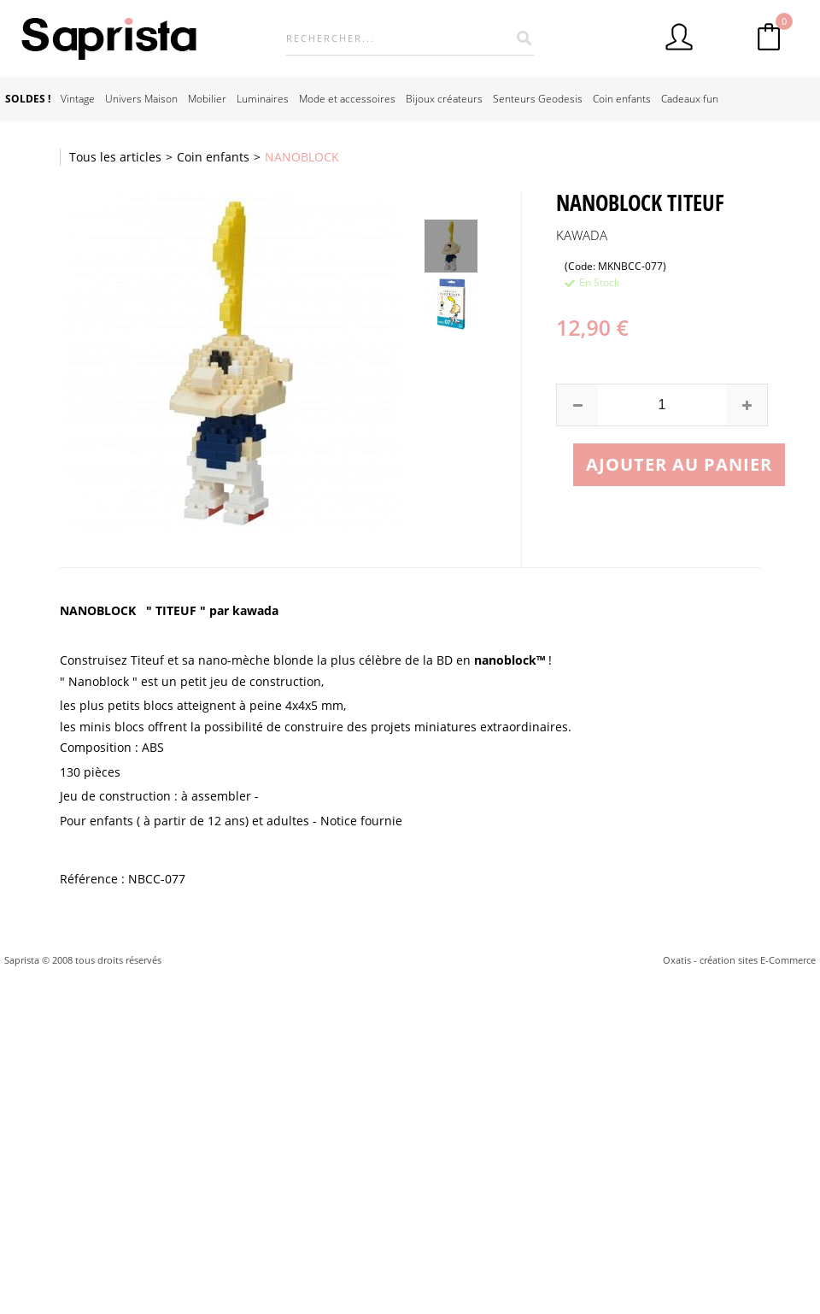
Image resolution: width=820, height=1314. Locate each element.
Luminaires (263, 98)
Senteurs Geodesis (538, 98)
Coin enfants (622, 98)
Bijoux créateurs (444, 98)
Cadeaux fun (689, 98)
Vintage (78, 98)
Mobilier (207, 98)
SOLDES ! (27, 98)
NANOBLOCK (302, 157)
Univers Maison (141, 98)
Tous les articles (115, 157)
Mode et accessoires (347, 98)
